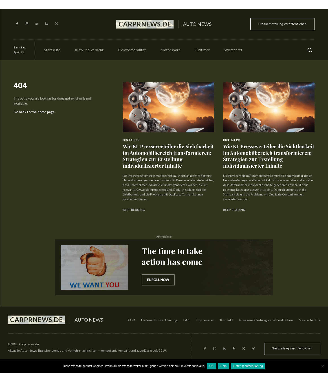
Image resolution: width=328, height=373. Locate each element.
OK (211, 366)
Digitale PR (131, 140)
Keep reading (134, 210)
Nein (223, 366)
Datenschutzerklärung (248, 366)
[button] (310, 50)
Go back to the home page (34, 112)
